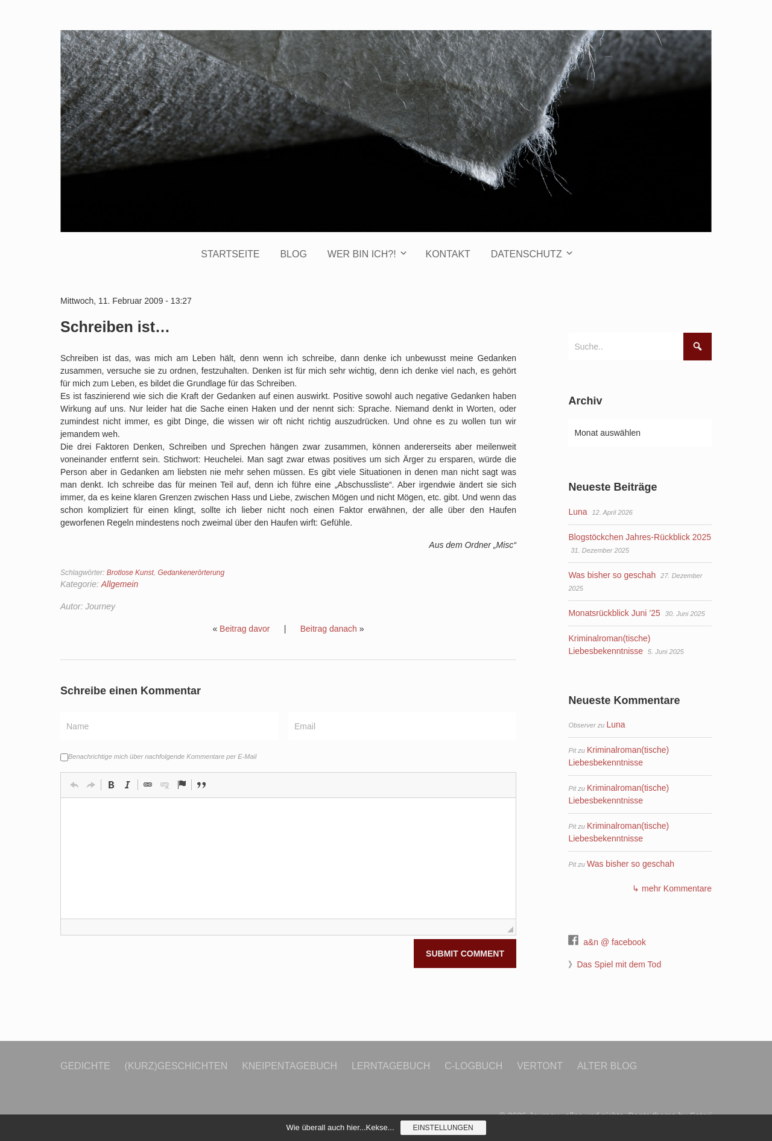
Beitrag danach (328, 628)
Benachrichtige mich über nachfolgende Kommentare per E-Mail (158, 756)
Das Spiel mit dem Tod (619, 964)
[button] (74, 785)
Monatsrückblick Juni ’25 (614, 613)
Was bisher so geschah (612, 575)
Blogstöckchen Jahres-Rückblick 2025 (639, 537)
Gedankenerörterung (190, 572)
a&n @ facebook (614, 942)
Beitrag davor (245, 628)
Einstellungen (443, 1128)
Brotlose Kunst (130, 572)
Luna (577, 512)
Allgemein (119, 584)
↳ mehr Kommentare (672, 888)
